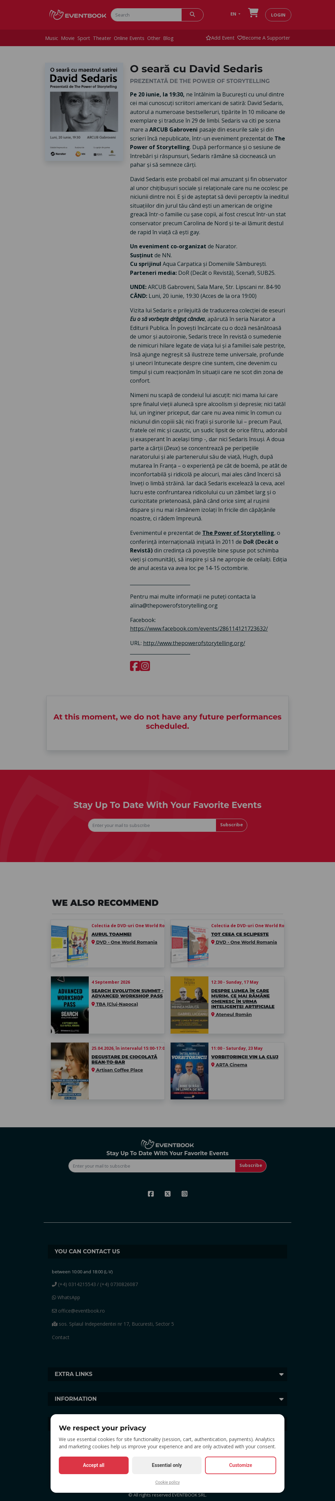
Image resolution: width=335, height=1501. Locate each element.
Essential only (167, 1465)
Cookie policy (167, 1482)
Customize (240, 1465)
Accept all (93, 1465)
